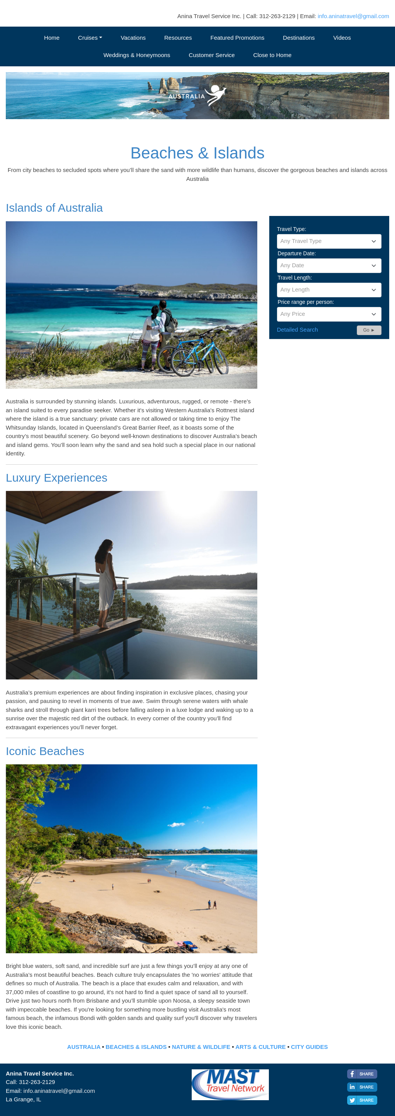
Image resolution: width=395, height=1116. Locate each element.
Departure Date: (297, 253)
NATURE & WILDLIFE (201, 1047)
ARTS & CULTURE (260, 1047)
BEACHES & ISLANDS (136, 1047)
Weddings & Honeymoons (136, 55)
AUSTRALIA (83, 1047)
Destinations (299, 37)
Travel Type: (291, 229)
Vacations (133, 37)
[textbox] (329, 241)
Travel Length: (295, 278)
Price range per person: (306, 302)
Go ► (369, 330)
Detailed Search (297, 329)
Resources (178, 37)
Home (51, 37)
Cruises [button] (88, 37)
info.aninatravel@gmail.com (353, 16)
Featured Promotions (237, 37)
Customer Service (212, 55)
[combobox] (329, 241)
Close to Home (272, 55)
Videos (342, 37)
